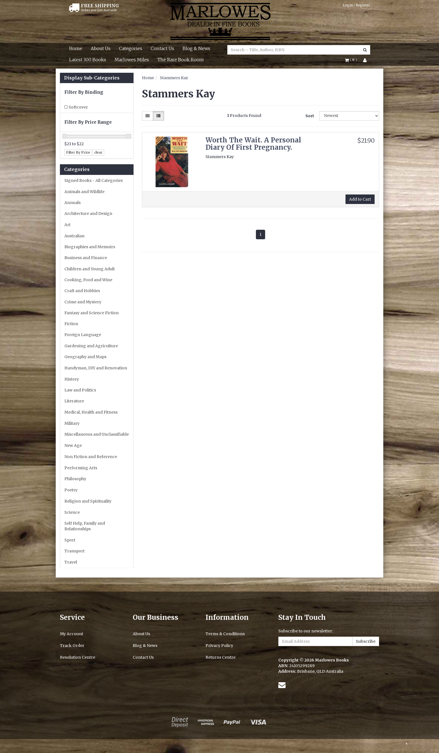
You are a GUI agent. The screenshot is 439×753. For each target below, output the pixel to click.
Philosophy (75, 478)
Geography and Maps (85, 356)
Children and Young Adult (89, 268)
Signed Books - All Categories (93, 180)
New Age (73, 445)
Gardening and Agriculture (91, 345)
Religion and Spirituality (87, 501)
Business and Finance (85, 257)
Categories (130, 48)
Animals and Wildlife (84, 191)
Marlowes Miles (132, 59)
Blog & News (196, 48)
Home (75, 48)
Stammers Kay (174, 77)
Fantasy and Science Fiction (91, 312)
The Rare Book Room (180, 59)
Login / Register (356, 5)
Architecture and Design (88, 213)
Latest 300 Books (87, 59)
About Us (101, 48)
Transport (74, 550)
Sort (309, 115)
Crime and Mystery (82, 301)
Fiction (71, 323)
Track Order (72, 645)
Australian (74, 235)
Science (72, 512)
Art (67, 224)
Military (72, 423)
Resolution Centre (77, 657)
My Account (71, 633)
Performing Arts (80, 467)
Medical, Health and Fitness (91, 412)
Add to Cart (360, 199)
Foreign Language (82, 334)
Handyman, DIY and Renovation (95, 367)
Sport (69, 540)
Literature (74, 401)
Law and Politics (80, 390)
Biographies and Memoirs (89, 246)
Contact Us (162, 48)
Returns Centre (220, 657)
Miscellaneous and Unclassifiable (96, 434)
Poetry (71, 489)
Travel (70, 562)
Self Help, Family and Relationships (84, 526)
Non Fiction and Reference (90, 456)
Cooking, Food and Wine (88, 279)
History (71, 379)
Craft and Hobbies (82, 290)
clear (98, 152)
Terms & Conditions (225, 633)
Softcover (78, 107)
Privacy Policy (219, 645)
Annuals (72, 202)
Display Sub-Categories (92, 78)
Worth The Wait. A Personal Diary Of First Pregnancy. (253, 144)
